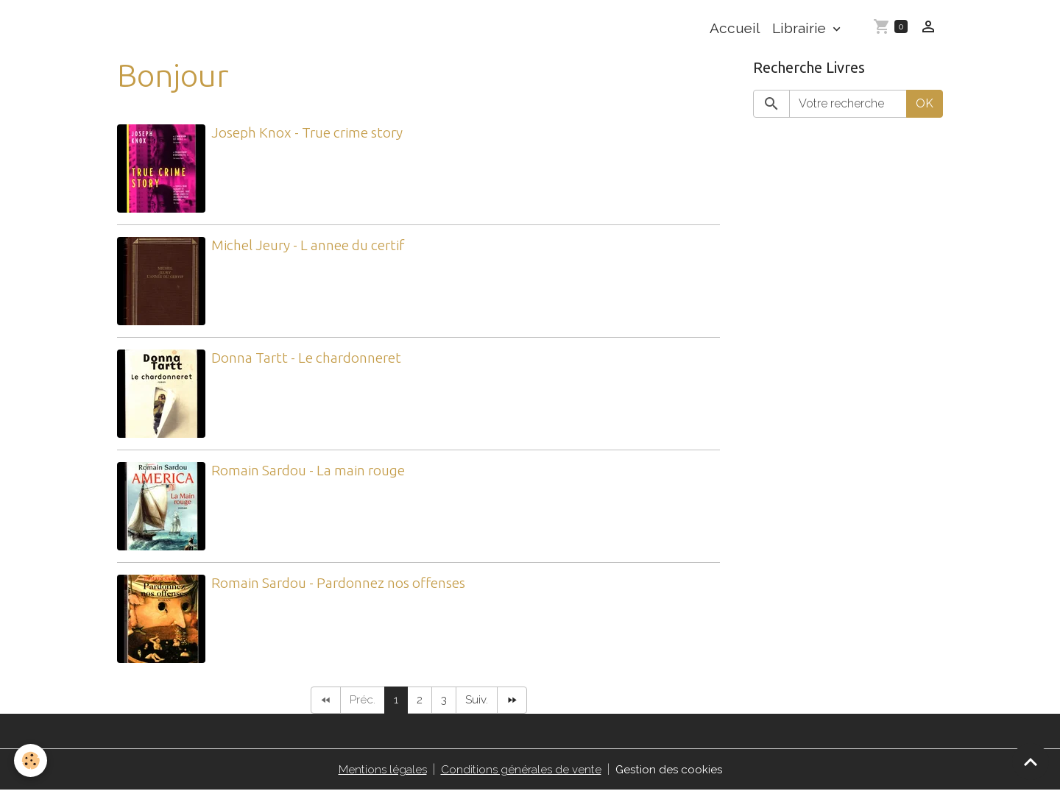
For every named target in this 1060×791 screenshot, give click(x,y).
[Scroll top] (1030, 761)
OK (924, 103)
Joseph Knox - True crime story (307, 132)
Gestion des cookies (670, 770)
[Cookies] (31, 760)
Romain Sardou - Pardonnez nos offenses (338, 583)
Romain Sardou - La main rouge (308, 470)
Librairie (801, 28)
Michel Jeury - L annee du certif (307, 245)
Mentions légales (380, 770)
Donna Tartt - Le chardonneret (306, 358)
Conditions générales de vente (520, 770)
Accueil (735, 28)
